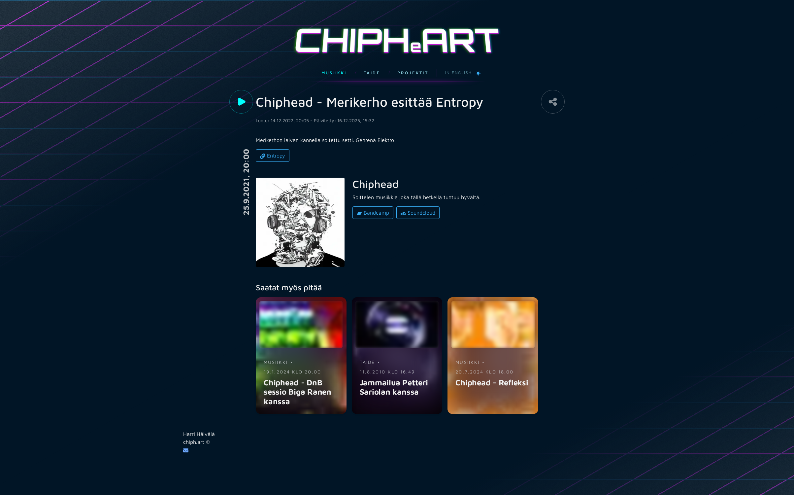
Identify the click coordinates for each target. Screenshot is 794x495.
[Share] (553, 94)
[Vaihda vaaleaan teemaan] (478, 65)
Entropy (272, 148)
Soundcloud (418, 205)
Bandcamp (373, 205)
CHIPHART (397, 36)
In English (458, 64)
